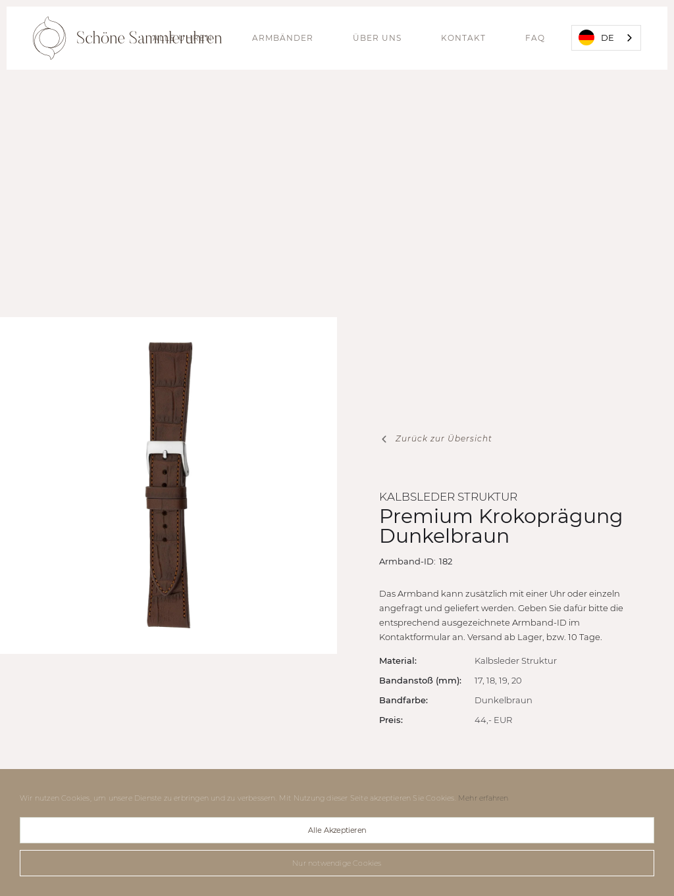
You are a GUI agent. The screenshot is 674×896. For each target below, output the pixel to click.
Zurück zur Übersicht (444, 438)
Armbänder (282, 38)
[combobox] (606, 38)
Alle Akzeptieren (337, 830)
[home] (127, 38)
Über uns (377, 38)
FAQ (535, 38)
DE (596, 37)
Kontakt (463, 38)
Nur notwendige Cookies (336, 863)
